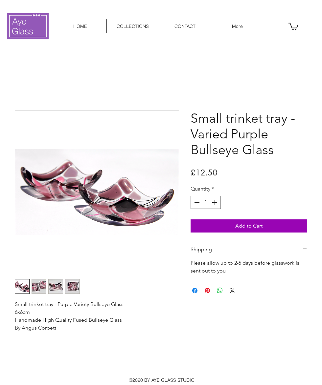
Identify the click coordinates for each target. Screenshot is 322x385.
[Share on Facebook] (195, 290)
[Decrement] (196, 202)
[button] (293, 26)
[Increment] (215, 202)
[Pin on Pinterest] (207, 290)
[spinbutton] (206, 202)
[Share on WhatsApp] (220, 290)
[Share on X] (232, 290)
